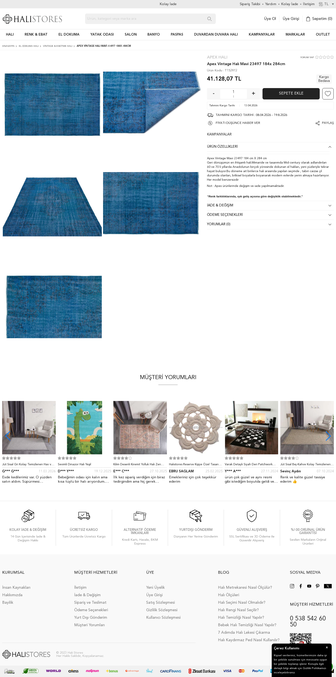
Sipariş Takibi (250, 4)
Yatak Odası (102, 34)
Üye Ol (270, 19)
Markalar (295, 34)
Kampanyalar (262, 34)
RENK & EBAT (36, 34)
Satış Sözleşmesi (160, 603)
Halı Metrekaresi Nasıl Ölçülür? (245, 588)
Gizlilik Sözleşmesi (161, 610)
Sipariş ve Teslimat (90, 603)
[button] (328, 436)
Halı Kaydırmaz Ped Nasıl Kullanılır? (248, 640)
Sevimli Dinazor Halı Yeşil (74, 464)
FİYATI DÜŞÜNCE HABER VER (238, 123)
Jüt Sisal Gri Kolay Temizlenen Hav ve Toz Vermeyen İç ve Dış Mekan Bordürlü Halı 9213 (27, 465)
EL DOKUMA (69, 34)
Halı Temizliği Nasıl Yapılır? (241, 618)
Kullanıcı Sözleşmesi (163, 618)
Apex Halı (217, 58)
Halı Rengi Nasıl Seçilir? (238, 610)
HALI (10, 34)
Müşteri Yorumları (89, 625)
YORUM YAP (307, 57)
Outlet (323, 34)
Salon (131, 34)
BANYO (153, 34)
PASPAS (177, 34)
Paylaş (328, 123)
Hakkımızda (12, 595)
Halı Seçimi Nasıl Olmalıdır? (241, 603)
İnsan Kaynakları (16, 588)
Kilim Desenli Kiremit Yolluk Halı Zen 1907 (137, 465)
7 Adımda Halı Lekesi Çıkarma (244, 633)
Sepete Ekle (291, 93)
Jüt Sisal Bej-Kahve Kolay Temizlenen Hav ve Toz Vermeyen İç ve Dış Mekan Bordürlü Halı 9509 (306, 465)
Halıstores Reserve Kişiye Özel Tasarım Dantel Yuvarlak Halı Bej (195, 465)
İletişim (80, 588)
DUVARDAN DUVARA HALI (216, 34)
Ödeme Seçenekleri (91, 610)
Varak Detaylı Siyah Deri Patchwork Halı (249, 465)
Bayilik (7, 603)
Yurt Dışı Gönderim (90, 618)
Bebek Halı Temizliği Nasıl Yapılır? (247, 625)
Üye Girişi (291, 19)
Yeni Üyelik (155, 588)
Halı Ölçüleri (228, 595)
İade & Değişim (87, 595)
